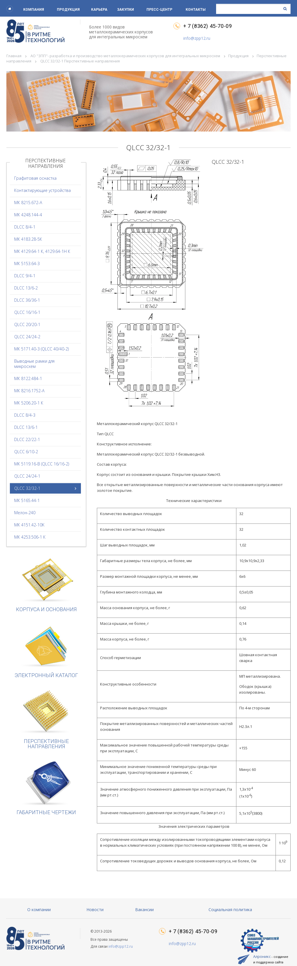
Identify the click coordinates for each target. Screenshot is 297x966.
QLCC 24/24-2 (27, 336)
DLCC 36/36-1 (27, 300)
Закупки (125, 10)
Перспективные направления (46, 718)
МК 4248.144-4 (28, 214)
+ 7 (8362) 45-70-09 (207, 26)
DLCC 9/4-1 (24, 275)
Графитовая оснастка (35, 178)
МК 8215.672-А (28, 202)
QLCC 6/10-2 (26, 451)
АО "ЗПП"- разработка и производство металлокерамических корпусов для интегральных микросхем (125, 55)
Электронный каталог (46, 650)
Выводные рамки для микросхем (34, 363)
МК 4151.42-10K (29, 525)
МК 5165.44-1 (27, 500)
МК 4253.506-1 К (30, 537)
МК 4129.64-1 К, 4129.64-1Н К (42, 251)
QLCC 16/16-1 (27, 312)
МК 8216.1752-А (29, 390)
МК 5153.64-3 (27, 263)
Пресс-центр (159, 10)
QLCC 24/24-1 (27, 476)
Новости (95, 909)
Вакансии (144, 909)
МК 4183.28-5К (28, 239)
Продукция (68, 10)
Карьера (99, 10)
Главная (13, 55)
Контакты (196, 10)
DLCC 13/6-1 (26, 427)
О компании (39, 909)
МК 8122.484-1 (28, 378)
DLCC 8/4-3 (24, 415)
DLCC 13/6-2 (26, 288)
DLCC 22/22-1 (27, 439)
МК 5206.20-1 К (28, 403)
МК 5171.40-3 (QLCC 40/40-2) (41, 349)
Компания (33, 10)
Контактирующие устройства (42, 190)
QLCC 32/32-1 (27, 488)
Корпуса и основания (46, 584)
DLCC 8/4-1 (24, 227)
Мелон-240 (24, 512)
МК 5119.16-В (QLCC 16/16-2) (41, 464)
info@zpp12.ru (196, 38)
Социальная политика (230, 909)
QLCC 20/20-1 (27, 324)
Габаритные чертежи (46, 787)
